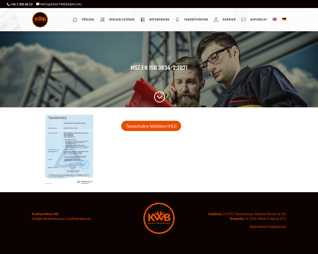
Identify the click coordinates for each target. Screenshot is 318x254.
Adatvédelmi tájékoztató (268, 227)
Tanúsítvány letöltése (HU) (151, 126)
